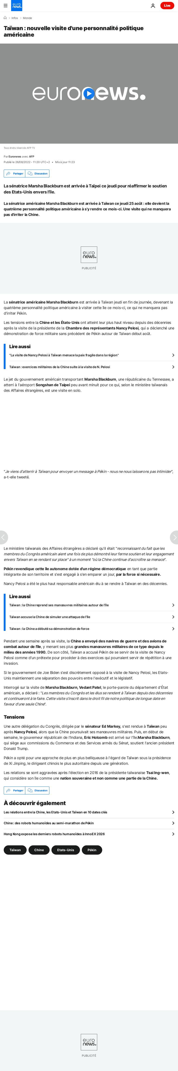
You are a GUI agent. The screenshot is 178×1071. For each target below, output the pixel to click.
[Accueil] (5, 17)
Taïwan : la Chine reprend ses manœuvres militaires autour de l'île (59, 605)
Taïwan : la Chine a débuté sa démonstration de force (49, 629)
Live (167, 5)
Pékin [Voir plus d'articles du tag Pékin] (92, 850)
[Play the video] (89, 94)
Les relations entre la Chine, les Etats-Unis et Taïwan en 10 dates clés (55, 812)
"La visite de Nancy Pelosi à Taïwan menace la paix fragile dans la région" (64, 355)
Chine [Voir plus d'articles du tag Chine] (39, 850)
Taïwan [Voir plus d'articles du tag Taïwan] (15, 850)
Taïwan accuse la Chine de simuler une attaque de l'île (49, 617)
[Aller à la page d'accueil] (16, 5)
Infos (15, 18)
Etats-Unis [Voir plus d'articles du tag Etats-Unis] (65, 850)
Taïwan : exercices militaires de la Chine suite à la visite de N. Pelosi (59, 367)
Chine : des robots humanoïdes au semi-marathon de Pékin (49, 823)
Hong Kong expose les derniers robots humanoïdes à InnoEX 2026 (54, 834)
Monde (27, 18)
